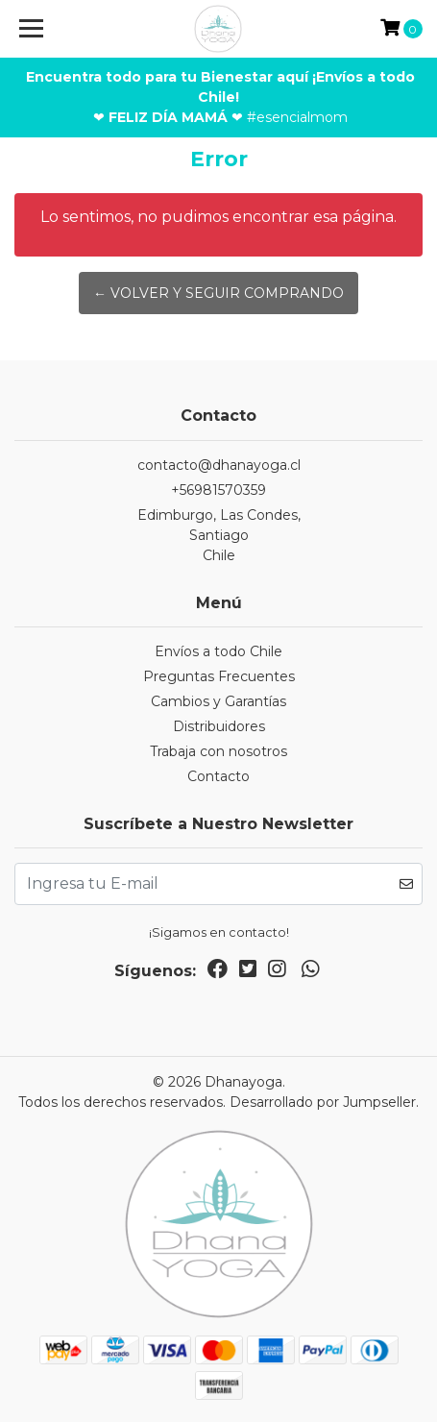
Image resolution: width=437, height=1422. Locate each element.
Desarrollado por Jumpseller (323, 1102)
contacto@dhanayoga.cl (219, 465)
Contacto (218, 776)
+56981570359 (218, 490)
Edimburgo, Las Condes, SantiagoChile (219, 535)
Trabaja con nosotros (218, 751)
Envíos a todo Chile (218, 651)
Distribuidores (219, 726)
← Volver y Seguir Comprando (218, 293)
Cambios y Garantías (218, 701)
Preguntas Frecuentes (219, 676)
